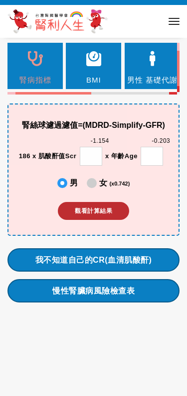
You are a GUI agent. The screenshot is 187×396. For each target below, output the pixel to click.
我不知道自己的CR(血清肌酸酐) (93, 260)
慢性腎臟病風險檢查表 (93, 291)
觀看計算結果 (93, 210)
